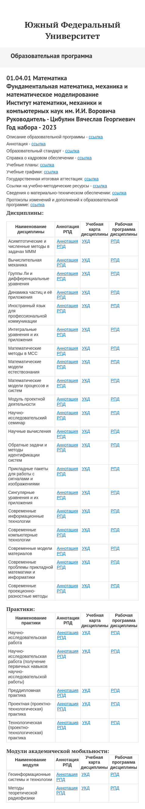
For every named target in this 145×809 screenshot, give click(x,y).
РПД (115, 241)
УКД (86, 241)
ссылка (96, 136)
